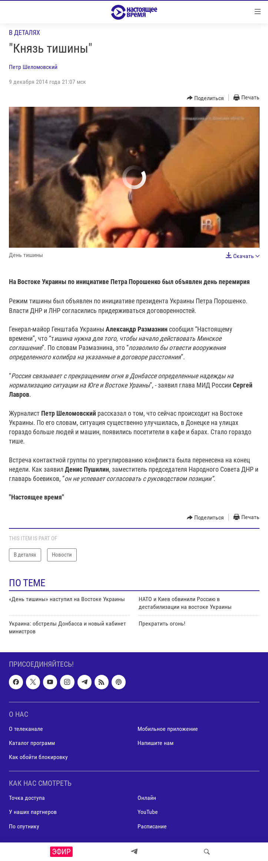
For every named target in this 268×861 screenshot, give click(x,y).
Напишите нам (155, 742)
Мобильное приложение (168, 728)
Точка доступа (27, 797)
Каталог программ (32, 742)
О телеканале (26, 728)
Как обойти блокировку (38, 757)
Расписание (152, 826)
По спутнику (24, 826)
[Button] (205, 98)
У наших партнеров (33, 811)
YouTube (148, 811)
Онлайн (147, 797)
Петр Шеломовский (33, 66)
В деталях (24, 32)
